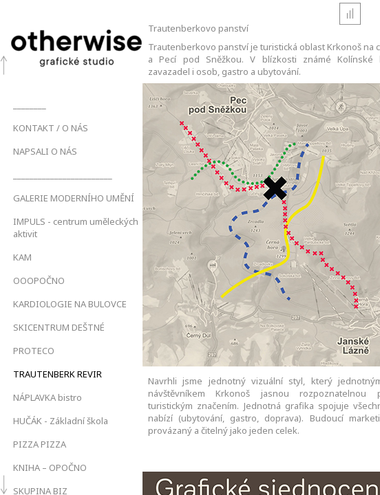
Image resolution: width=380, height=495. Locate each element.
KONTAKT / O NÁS (50, 128)
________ (29, 104)
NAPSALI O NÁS (45, 151)
